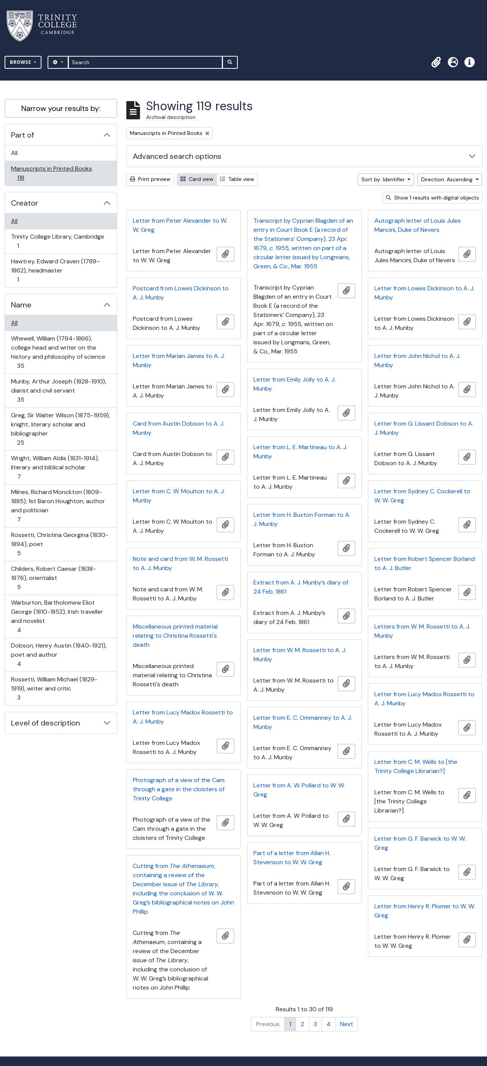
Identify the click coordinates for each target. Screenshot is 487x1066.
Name (21, 305)
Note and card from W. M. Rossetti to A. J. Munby (180, 563)
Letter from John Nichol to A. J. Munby (417, 360)
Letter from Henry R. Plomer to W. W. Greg (424, 910)
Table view (237, 179)
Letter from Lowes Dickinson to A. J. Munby (424, 292)
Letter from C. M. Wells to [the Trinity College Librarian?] (415, 766)
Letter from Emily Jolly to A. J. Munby (294, 384)
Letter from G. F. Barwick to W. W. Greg (420, 843)
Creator (24, 203)
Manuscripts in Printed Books (51, 173)
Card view (196, 179)
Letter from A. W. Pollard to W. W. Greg (299, 789)
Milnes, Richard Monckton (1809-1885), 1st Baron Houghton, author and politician (58, 505)
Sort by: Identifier (383, 179)
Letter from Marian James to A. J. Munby (179, 360)
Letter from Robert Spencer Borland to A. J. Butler (424, 563)
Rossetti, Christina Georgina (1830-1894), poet (59, 544)
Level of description (45, 723)
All (14, 153)
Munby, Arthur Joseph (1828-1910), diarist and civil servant (58, 390)
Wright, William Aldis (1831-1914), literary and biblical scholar (55, 467)
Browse (21, 62)
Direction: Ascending (447, 179)
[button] (436, 62)
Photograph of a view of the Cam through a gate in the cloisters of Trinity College (178, 789)
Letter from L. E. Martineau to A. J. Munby (300, 451)
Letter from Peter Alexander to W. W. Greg (180, 225)
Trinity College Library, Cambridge (57, 241)
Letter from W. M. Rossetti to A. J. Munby (299, 654)
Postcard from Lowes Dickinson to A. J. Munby (181, 292)
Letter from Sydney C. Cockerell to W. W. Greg (422, 495)
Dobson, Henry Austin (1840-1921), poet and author (59, 654)
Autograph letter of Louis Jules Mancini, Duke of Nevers (417, 225)
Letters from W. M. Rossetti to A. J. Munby (422, 631)
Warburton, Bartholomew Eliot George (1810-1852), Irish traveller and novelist (57, 616)
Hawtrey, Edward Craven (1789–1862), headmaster (55, 270)
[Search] (145, 62)
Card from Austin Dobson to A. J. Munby (178, 428)
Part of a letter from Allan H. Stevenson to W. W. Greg (291, 857)
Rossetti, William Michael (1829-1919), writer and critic (54, 688)
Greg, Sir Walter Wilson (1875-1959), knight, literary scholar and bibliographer (60, 428)
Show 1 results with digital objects (432, 197)
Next (346, 1024)
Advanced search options (177, 156)
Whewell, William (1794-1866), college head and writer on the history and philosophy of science (58, 352)
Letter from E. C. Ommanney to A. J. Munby (302, 722)
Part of (22, 135)
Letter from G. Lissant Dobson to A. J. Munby (423, 428)
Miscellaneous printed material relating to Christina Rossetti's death (175, 635)
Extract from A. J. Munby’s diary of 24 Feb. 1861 (300, 587)
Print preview (150, 179)
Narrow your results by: (60, 108)
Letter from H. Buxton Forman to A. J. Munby (301, 519)
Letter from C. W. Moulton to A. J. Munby (179, 495)
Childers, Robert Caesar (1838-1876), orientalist (53, 578)
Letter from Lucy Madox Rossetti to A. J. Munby (424, 698)
